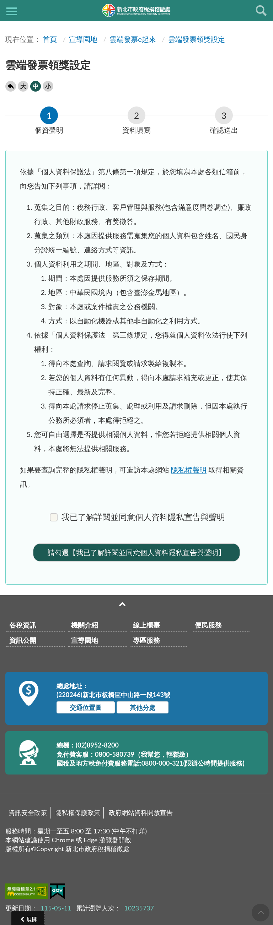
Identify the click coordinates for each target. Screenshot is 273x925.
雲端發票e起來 (132, 39)
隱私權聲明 (189, 469)
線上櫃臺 (146, 625)
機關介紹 (84, 625)
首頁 (50, 39)
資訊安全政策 (28, 812)
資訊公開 (22, 640)
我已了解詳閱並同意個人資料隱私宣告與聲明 (137, 517)
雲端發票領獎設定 (196, 39)
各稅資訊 (22, 625)
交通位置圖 (86, 707)
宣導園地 (83, 39)
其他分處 (142, 707)
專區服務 (146, 640)
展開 (32, 919)
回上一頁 (10, 86)
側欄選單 (11, 11)
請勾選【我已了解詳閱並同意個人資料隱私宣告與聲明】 (136, 552)
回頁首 (260, 912)
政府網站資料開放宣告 (141, 812)
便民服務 (208, 625)
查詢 (261, 10)
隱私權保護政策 (77, 812)
